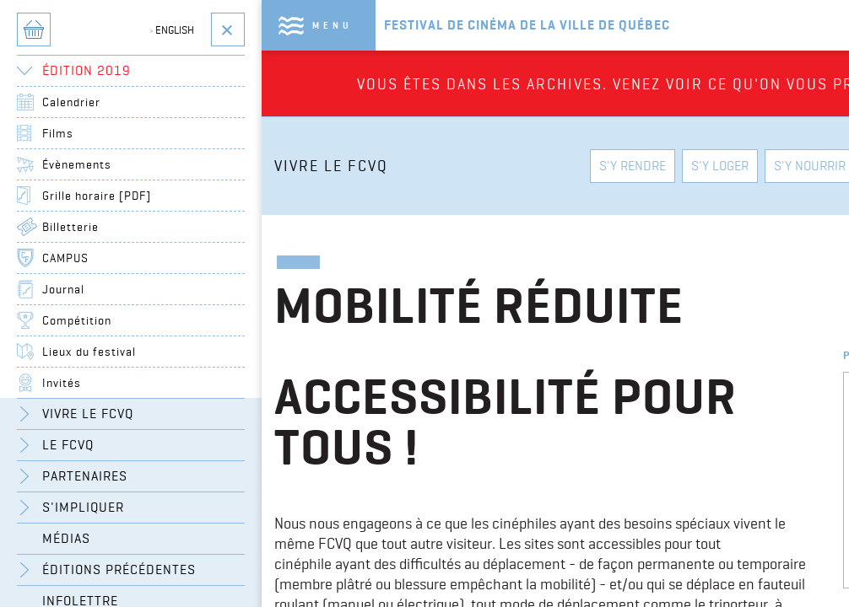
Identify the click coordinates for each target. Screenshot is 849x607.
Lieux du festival (89, 351)
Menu (332, 25)
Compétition (76, 320)
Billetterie (70, 227)
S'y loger (720, 166)
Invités (61, 382)
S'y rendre (632, 166)
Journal (63, 289)
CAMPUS (65, 258)
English (171, 29)
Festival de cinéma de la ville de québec (527, 25)
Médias (66, 538)
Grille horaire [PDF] (96, 195)
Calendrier (71, 102)
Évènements (76, 164)
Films (57, 133)
